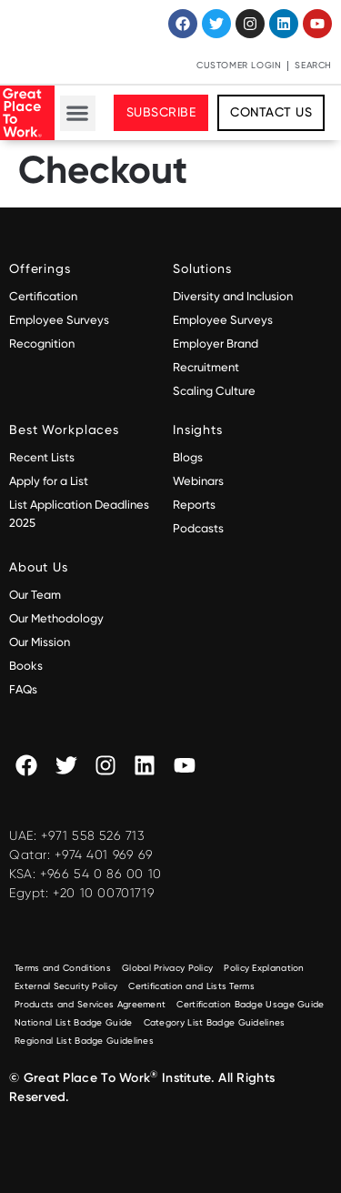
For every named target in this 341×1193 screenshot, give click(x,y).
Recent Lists (42, 457)
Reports (194, 504)
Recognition (42, 343)
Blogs (188, 457)
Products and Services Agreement (90, 1004)
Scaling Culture (214, 391)
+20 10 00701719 (104, 892)
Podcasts (198, 528)
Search (313, 65)
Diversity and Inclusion (233, 296)
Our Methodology (57, 618)
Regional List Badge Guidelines (84, 1041)
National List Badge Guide (74, 1022)
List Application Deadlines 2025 (79, 514)
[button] (77, 113)
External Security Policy (66, 986)
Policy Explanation (264, 968)
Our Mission (39, 642)
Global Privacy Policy (167, 968)
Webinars (198, 481)
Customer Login (238, 65)
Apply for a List (48, 481)
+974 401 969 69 (104, 854)
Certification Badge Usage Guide (250, 1004)
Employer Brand (215, 343)
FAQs (23, 689)
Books (26, 665)
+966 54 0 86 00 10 (101, 873)
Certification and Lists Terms (191, 986)
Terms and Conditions (63, 968)
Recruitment (206, 367)
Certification (43, 296)
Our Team (35, 595)
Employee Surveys (59, 320)
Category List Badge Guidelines (215, 1022)
